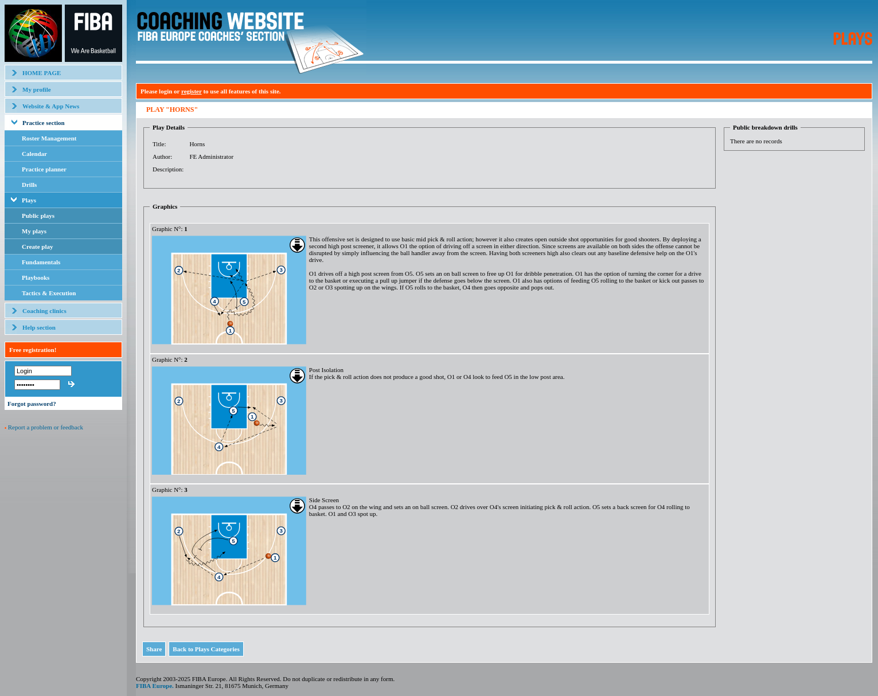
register (191, 91)
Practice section (43, 122)
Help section (39, 327)
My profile (36, 89)
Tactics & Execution (49, 293)
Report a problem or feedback (45, 427)
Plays (29, 200)
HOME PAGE (41, 72)
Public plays (38, 215)
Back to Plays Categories (206, 649)
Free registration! (32, 349)
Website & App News (50, 106)
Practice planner (44, 169)
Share (154, 649)
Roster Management (49, 138)
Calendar (34, 153)
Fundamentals (41, 262)
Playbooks (35, 277)
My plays (34, 231)
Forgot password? (31, 403)
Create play (37, 246)
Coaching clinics (44, 310)
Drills (29, 184)
